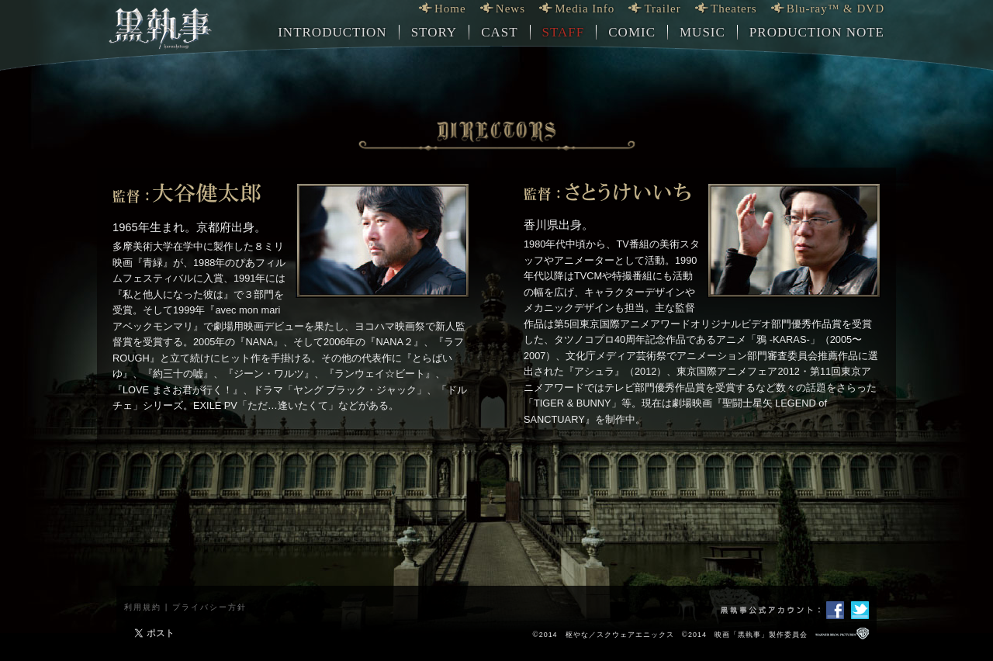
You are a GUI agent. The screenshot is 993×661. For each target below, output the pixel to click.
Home (450, 8)
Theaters (734, 8)
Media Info (584, 8)
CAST (499, 32)
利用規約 (142, 607)
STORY (434, 32)
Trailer (662, 8)
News (510, 8)
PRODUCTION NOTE (816, 32)
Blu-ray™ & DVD (835, 8)
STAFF (563, 32)
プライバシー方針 (209, 607)
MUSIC (702, 32)
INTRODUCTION (332, 32)
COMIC (632, 32)
